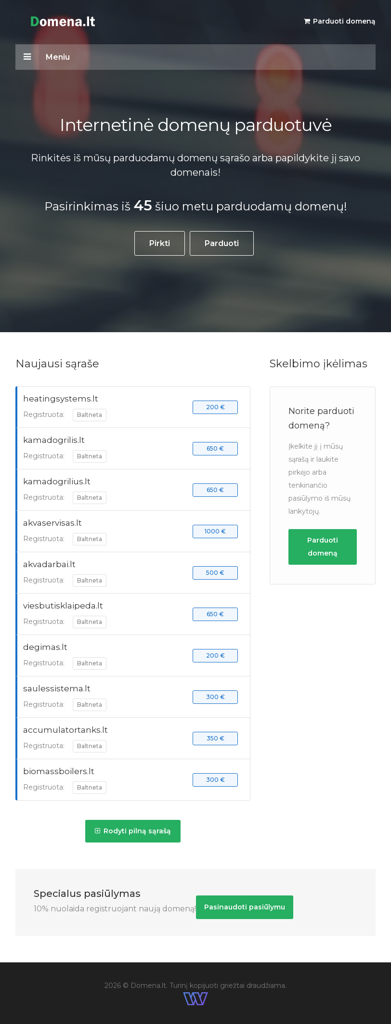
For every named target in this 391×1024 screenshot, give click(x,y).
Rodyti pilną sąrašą (133, 831)
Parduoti (222, 243)
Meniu (42, 57)
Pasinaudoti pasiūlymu (244, 907)
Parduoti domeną (340, 21)
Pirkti (159, 243)
